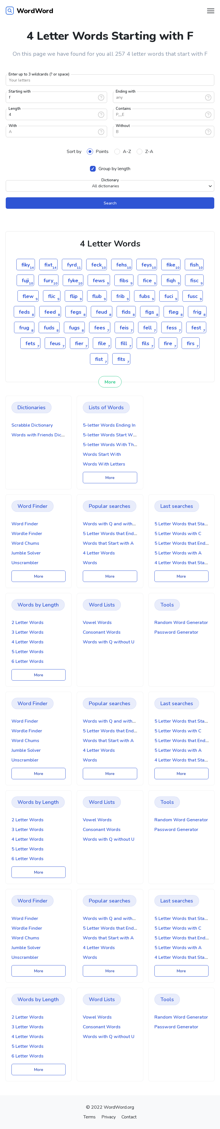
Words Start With (102, 454)
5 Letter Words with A (178, 553)
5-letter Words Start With (111, 435)
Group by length (110, 169)
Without (123, 125)
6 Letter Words (27, 661)
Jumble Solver (26, 553)
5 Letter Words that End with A (116, 533)
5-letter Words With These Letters (120, 445)
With (13, 125)
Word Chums (25, 543)
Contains (123, 108)
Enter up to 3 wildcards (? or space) (39, 74)
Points (98, 151)
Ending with (125, 91)
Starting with (20, 91)
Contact (129, 1117)
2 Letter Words (27, 622)
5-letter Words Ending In (109, 425)
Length (15, 108)
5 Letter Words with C (177, 533)
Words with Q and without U (113, 524)
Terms (89, 1117)
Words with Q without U (108, 642)
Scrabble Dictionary (32, 425)
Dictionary (110, 180)
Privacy (108, 1117)
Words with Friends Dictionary (43, 435)
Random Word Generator (181, 622)
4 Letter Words (99, 553)
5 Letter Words (27, 652)
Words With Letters (104, 464)
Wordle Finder (26, 533)
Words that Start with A (108, 543)
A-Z (122, 151)
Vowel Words (97, 622)
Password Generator (176, 632)
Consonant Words (102, 632)
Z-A (145, 151)
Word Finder (24, 524)
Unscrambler (24, 563)
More (110, 382)
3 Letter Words (27, 632)
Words (90, 563)
